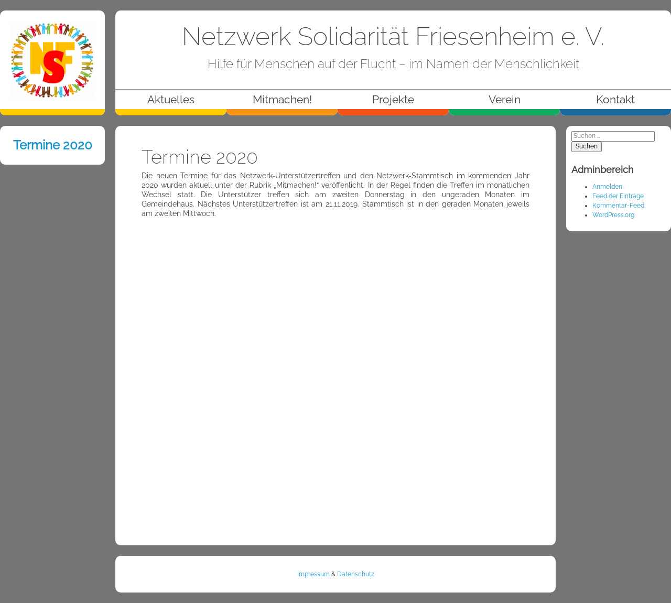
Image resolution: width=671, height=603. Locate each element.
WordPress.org (613, 215)
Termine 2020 (52, 145)
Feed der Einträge (618, 196)
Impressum (313, 574)
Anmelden (607, 186)
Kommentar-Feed (618, 205)
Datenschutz (355, 574)
